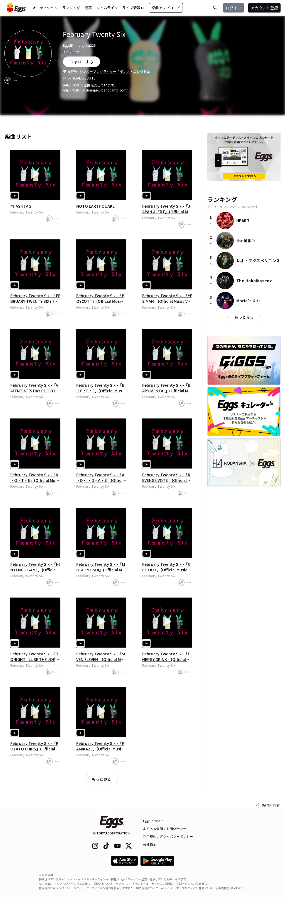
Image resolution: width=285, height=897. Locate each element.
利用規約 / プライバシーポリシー (168, 836)
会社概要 (149, 844)
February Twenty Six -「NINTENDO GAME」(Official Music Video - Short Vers (35, 567)
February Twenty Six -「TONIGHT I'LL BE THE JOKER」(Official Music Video (34, 656)
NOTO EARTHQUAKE (95, 206)
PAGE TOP (268, 805)
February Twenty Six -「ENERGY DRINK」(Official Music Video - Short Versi (167, 656)
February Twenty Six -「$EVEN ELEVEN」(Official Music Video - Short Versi (101, 656)
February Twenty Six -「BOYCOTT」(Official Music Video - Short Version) (101, 298)
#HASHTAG (20, 206)
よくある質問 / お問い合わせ (165, 828)
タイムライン (107, 7)
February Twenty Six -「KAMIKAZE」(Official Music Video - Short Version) (101, 746)
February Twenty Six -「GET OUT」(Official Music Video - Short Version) (166, 567)
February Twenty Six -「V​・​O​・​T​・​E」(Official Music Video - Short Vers (34, 477)
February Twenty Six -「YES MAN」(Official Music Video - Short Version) (167, 298)
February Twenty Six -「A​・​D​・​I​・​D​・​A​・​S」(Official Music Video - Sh (101, 477)
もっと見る (101, 779)
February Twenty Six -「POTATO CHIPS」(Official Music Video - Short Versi (34, 746)
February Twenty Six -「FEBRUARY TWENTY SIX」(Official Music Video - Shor (35, 298)
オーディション (45, 7)
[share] (7, 80)
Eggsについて (153, 821)
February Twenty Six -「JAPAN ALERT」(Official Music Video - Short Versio (167, 208)
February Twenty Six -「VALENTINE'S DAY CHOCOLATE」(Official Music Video (34, 387)
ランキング (71, 7)
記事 (88, 7)
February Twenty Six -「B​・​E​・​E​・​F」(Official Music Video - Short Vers (100, 387)
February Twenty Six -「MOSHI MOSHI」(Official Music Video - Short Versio (101, 567)
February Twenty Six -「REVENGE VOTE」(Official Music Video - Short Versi (166, 477)
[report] (15, 80)
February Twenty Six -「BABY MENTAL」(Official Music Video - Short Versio (166, 387)
